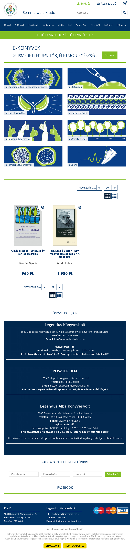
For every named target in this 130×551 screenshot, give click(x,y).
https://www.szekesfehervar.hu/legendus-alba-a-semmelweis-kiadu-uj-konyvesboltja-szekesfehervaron (65, 438)
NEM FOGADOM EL (75, 545)
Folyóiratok (33, 25)
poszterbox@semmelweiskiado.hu (69, 385)
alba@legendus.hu (69, 420)
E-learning (121, 25)
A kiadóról (95, 25)
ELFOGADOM (52, 545)
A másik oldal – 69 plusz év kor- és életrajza (28, 252)
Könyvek (7, 25)
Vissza (109, 55)
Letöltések (108, 25)
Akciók (61, 25)
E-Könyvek (19, 25)
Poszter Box (81, 25)
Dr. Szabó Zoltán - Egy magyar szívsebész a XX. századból (65, 253)
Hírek (70, 25)
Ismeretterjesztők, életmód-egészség (57, 55)
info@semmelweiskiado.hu (69, 339)
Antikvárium (48, 25)
